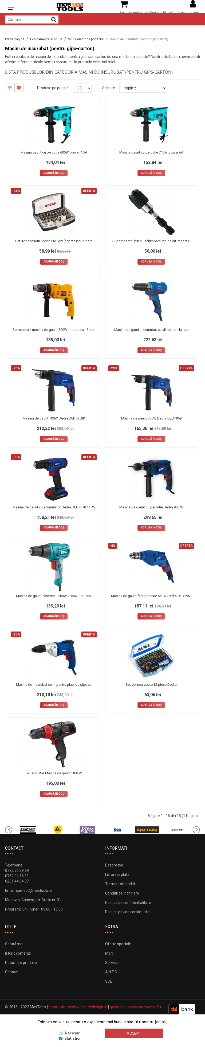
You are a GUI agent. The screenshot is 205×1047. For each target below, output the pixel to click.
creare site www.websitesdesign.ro (78, 1007)
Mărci (110, 953)
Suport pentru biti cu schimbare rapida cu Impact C (151, 241)
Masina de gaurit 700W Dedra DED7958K (54, 418)
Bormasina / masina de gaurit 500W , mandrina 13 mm (54, 330)
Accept (134, 1033)
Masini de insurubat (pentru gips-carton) (138, 39)
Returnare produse (21, 962)
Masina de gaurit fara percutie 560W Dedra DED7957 (151, 596)
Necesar (72, 1033)
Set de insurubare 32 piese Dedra (151, 685)
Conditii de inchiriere (122, 893)
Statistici (72, 1038)
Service (111, 962)
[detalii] (161, 1021)
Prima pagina (14, 39)
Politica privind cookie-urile (127, 912)
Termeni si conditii (120, 884)
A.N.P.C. (111, 972)
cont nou (192, 13)
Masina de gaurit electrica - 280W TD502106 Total (54, 596)
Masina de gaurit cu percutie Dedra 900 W (151, 507)
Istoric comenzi (18, 953)
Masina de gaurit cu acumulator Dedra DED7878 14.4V (54, 507)
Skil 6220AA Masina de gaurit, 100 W (54, 773)
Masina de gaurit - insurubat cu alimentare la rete (151, 330)
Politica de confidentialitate (128, 902)
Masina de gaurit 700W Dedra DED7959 (151, 418)
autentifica (148, 13)
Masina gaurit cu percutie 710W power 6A (151, 152)
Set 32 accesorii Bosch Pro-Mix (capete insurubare (53, 241)
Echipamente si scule (46, 39)
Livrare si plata (117, 874)
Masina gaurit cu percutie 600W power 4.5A (54, 152)
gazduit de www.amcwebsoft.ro (137, 1007)
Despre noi (114, 865)
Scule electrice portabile (86, 39)
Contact (11, 972)
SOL (108, 981)
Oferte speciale (118, 944)
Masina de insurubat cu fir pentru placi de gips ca (54, 685)
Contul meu (15, 944)
